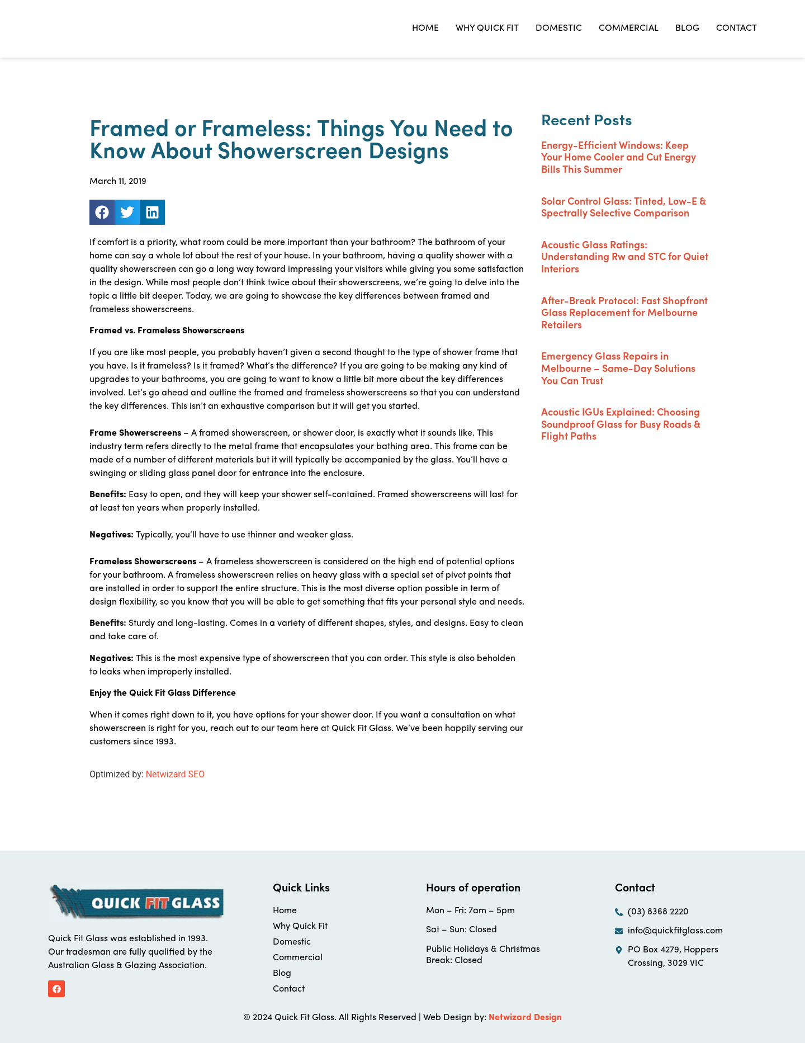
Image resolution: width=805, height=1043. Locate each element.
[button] (102, 212)
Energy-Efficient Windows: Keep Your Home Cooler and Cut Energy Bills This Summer (618, 158)
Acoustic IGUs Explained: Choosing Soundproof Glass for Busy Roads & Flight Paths (620, 425)
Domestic (559, 28)
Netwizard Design (525, 1017)
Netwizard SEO (175, 774)
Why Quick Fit (487, 28)
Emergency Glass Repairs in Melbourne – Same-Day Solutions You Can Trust (618, 369)
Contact (736, 28)
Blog (687, 28)
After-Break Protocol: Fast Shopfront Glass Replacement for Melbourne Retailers (624, 313)
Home (425, 28)
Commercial (629, 28)
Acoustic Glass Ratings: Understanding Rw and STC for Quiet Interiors (624, 257)
